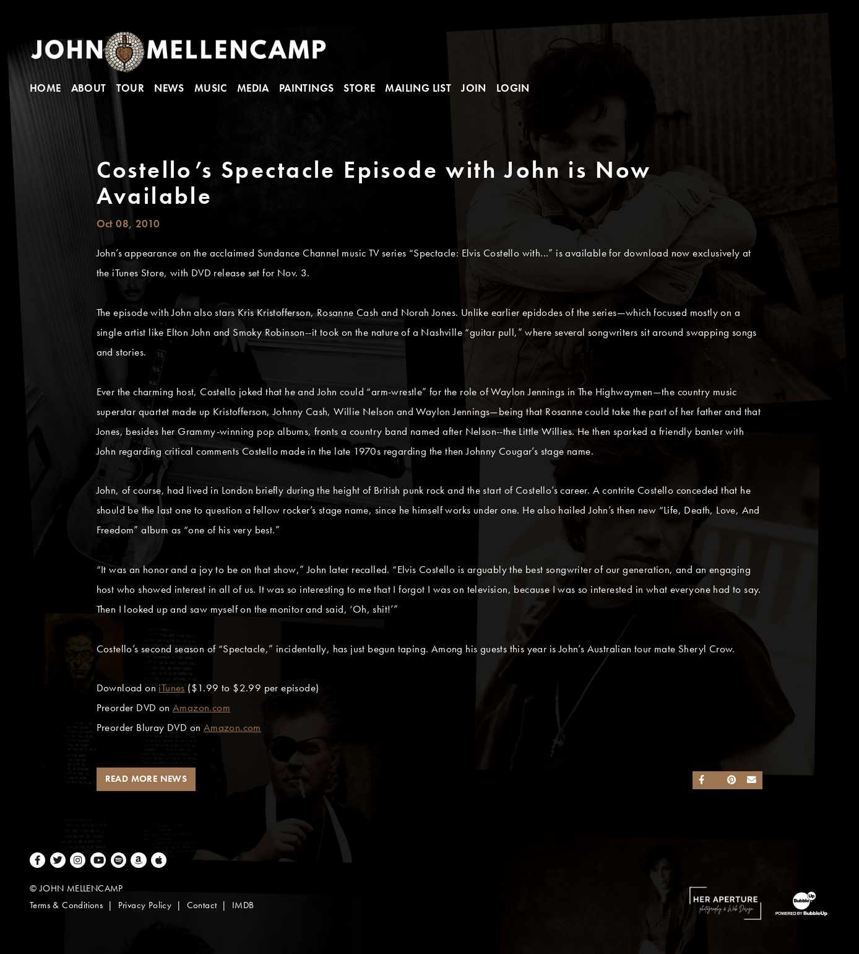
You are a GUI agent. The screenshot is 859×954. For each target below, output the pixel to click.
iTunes (171, 687)
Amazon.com (201, 707)
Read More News (146, 778)
